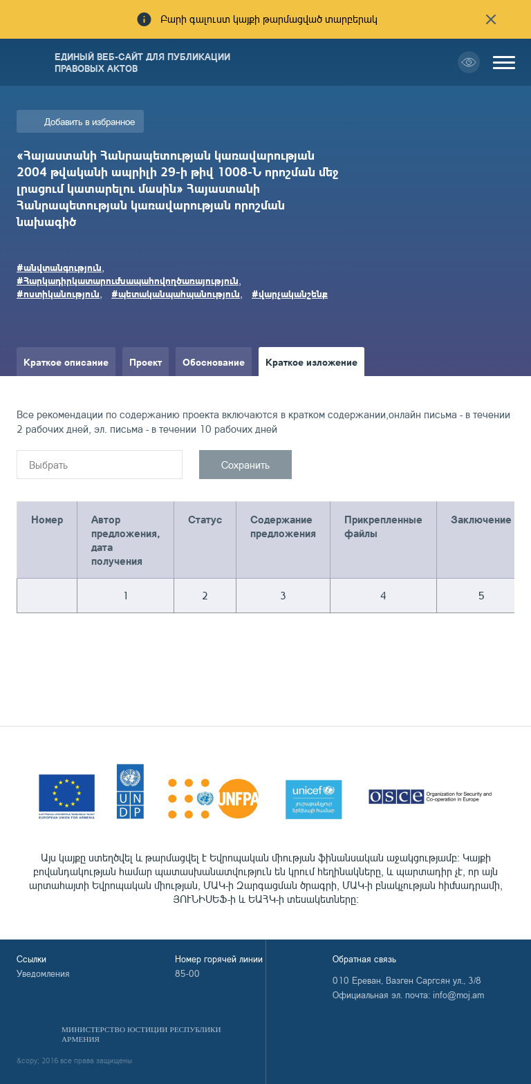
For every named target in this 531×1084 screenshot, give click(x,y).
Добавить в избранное (89, 121)
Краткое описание (66, 361)
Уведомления (43, 973)
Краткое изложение (311, 361)
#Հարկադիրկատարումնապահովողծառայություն (128, 280)
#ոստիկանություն (58, 293)
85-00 (187, 973)
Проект (145, 361)
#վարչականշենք (290, 293)
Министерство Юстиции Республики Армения (141, 1034)
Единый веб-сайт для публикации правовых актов (142, 62)
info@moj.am (458, 994)
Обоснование (214, 361)
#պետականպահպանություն (175, 293)
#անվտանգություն (59, 267)
